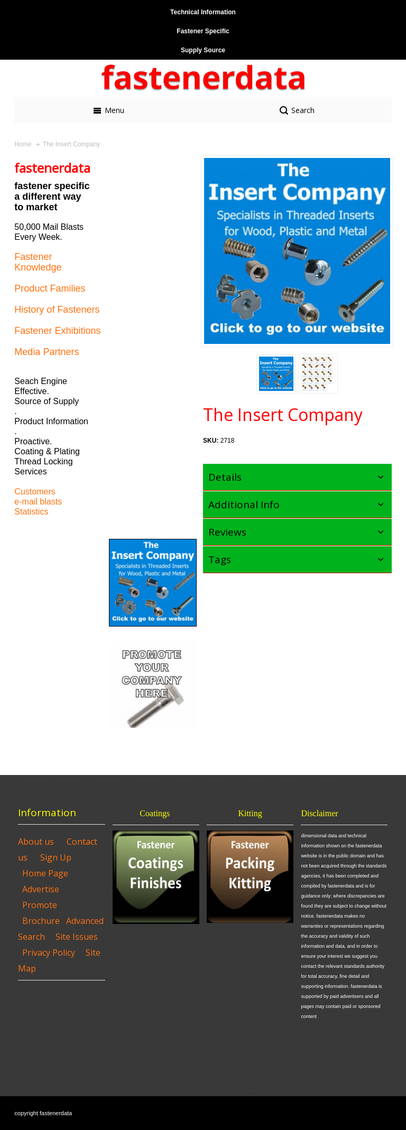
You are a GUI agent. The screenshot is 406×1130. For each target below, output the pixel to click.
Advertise (40, 889)
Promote (39, 905)
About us (36, 841)
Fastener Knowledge (37, 262)
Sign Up (55, 857)
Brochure (41, 921)
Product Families (49, 288)
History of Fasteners (56, 309)
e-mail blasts (38, 501)
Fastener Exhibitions (57, 330)
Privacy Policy (48, 952)
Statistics (31, 511)
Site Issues (77, 936)
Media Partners (46, 352)
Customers (34, 491)
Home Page (45, 873)
